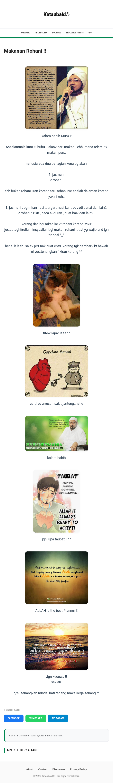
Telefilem (40, 32)
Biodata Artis (75, 32)
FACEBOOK (14, 718)
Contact (42, 769)
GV (90, 32)
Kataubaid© (56, 14)
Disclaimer (58, 769)
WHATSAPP (35, 718)
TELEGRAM (58, 718)
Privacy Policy (78, 769)
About (29, 769)
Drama (56, 32)
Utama (25, 32)
